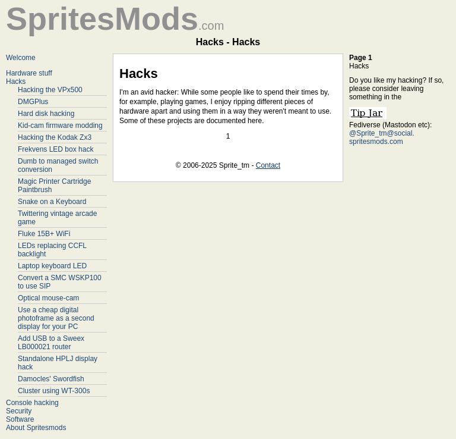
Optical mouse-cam (48, 298)
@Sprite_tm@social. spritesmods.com (381, 137)
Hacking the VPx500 (50, 90)
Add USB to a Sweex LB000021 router (51, 342)
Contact (268, 165)
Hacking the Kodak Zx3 (54, 137)
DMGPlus (33, 102)
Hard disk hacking (46, 113)
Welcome (21, 58)
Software (20, 419)
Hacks (16, 81)
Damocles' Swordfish (51, 379)
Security (18, 411)
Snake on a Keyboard (52, 201)
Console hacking (32, 403)
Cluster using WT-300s (54, 391)
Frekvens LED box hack (55, 149)
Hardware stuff (29, 73)
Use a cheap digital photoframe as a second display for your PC (56, 318)
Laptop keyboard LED (52, 266)
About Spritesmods (36, 428)
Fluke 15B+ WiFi (44, 234)
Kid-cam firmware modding (60, 125)
